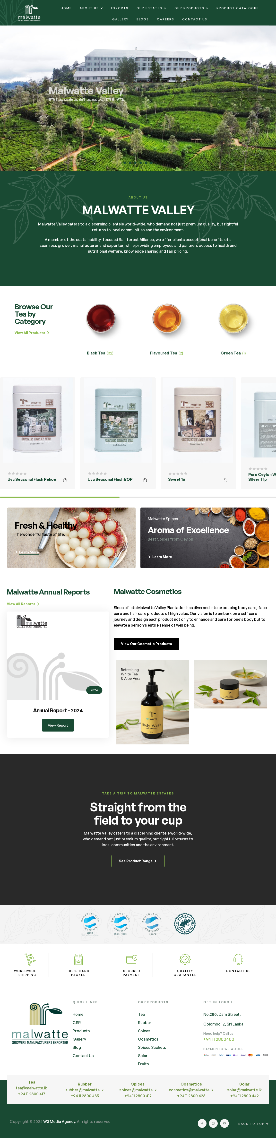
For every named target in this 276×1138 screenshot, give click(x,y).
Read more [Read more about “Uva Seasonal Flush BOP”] (145, 480)
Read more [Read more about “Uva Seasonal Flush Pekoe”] (65, 480)
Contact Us (238, 971)
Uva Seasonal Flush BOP (110, 479)
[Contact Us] (238, 959)
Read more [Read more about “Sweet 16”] (225, 480)
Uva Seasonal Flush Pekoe (32, 479)
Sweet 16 (176, 479)
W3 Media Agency (59, 1121)
